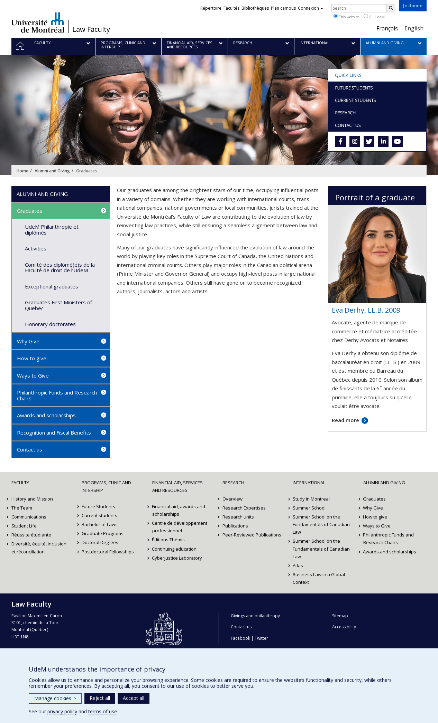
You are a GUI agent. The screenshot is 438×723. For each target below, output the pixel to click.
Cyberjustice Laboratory (177, 558)
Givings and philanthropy (255, 616)
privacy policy (62, 711)
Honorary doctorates (50, 324)
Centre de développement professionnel (180, 527)
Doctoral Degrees (100, 542)
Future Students (98, 506)
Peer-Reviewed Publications (251, 535)
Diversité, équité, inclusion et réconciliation (38, 547)
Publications (235, 526)
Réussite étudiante (31, 535)
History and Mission (32, 499)
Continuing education (174, 549)
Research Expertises (244, 508)
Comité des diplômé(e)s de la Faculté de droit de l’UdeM (60, 267)
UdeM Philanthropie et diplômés (52, 229)
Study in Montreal (311, 499)
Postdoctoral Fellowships (108, 552)
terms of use (102, 711)
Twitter (261, 638)
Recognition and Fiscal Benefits (54, 432)
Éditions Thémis (168, 539)
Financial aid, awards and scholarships (179, 510)
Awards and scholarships (46, 415)
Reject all (100, 698)
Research (233, 482)
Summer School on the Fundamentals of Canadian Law (321, 524)
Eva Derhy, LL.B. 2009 (366, 310)
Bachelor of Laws (100, 524)
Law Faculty (91, 29)
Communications (28, 517)
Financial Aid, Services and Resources (177, 486)
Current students (99, 515)
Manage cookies (55, 698)
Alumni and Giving (52, 171)
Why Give (28, 341)
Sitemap (340, 616)
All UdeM (374, 16)
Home (22, 171)
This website (346, 16)
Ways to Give (33, 375)
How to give (31, 358)
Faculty (20, 482)
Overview (232, 499)
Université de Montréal (37, 22)
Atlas (298, 565)
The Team (21, 508)
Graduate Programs (103, 533)
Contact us (29, 449)
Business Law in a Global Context (319, 578)
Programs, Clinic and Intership (106, 486)
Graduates (29, 210)
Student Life (24, 526)
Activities (35, 248)
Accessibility (344, 627)
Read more (345, 420)
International (309, 482)
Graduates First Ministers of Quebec (58, 305)
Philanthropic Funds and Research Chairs (57, 395)
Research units (238, 517)
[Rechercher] (391, 8)
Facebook (240, 638)
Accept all (133, 698)
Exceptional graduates (51, 286)
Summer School (309, 508)
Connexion (310, 8)
